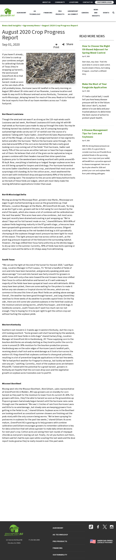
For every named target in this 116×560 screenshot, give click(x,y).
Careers (85, 13)
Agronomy (21, 13)
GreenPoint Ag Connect (73, 12)
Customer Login (104, 2)
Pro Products (60, 12)
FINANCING (57, 548)
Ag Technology (34, 12)
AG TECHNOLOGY (60, 534)
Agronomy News (31, 25)
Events (106, 13)
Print (56, 46)
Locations (73, 2)
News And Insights (96, 13)
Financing (48, 13)
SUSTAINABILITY (60, 554)
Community (60, 2)
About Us (46, 2)
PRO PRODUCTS (60, 541)
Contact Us (88, 2)
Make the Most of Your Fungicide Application (94, 85)
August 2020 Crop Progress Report (60, 25)
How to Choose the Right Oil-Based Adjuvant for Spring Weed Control (96, 49)
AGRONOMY (58, 528)
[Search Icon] (113, 12)
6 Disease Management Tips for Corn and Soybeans (95, 133)
